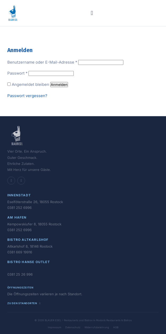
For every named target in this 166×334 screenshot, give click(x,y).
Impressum (54, 327)
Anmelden (59, 84)
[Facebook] (11, 181)
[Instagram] (21, 181)
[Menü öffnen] (92, 13)
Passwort (17, 73)
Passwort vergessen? (27, 95)
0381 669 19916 (19, 252)
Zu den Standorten (24, 303)
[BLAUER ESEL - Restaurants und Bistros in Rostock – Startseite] (13, 13)
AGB (115, 327)
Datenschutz (72, 327)
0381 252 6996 (19, 207)
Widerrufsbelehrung (96, 327)
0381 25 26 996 (20, 274)
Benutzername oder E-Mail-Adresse (42, 62)
